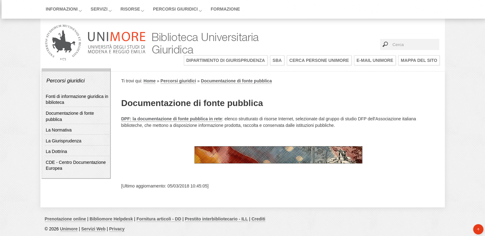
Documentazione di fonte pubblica (236, 80)
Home (149, 80)
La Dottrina (56, 151)
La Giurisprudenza (63, 140)
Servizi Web (93, 228)
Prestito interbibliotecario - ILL (216, 218)
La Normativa (59, 129)
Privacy (117, 228)
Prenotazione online (65, 218)
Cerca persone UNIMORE (319, 60)
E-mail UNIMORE (375, 60)
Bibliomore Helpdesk (111, 218)
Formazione (225, 9)
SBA (277, 60)
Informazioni (62, 9)
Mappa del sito (419, 60)
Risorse (130, 9)
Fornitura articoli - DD (159, 218)
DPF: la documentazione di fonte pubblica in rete (171, 118)
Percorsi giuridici (175, 9)
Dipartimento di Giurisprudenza (225, 60)
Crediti (258, 218)
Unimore (69, 228)
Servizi (99, 9)
